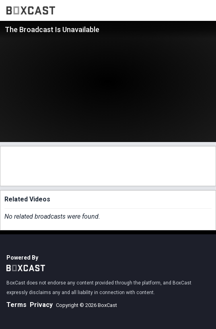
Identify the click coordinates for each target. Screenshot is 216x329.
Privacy (41, 305)
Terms (16, 305)
